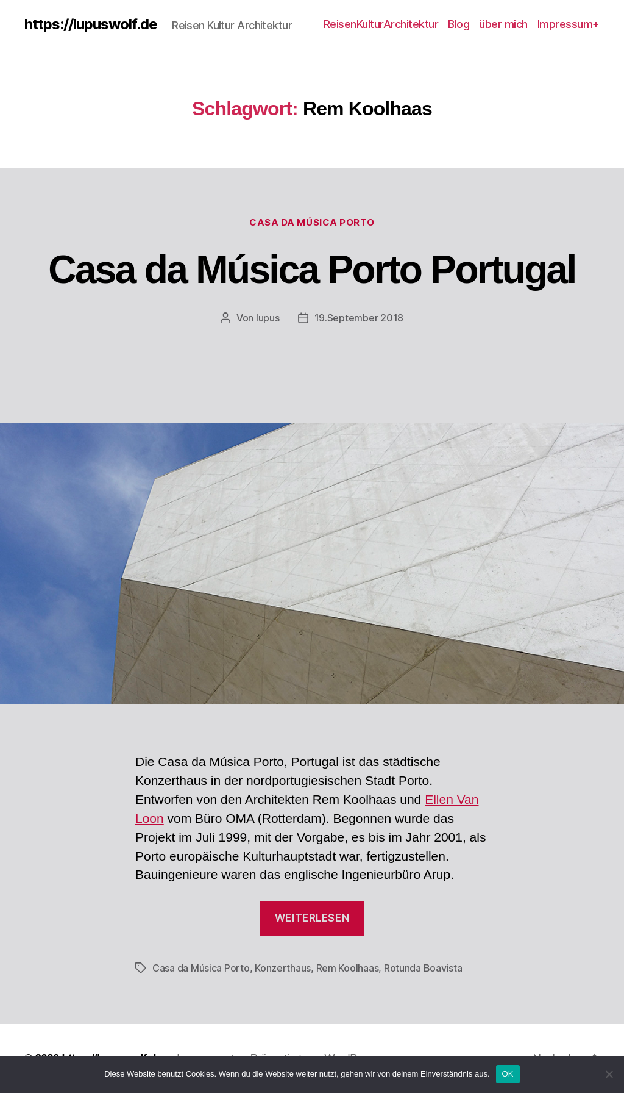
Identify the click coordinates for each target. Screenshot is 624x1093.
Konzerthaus (283, 968)
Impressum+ (568, 24)
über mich (503, 24)
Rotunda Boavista (423, 968)
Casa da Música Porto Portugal (311, 270)
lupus (268, 318)
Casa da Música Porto (312, 222)
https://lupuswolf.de (90, 24)
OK (508, 1073)
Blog (458, 24)
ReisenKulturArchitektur (381, 24)
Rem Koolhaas (347, 968)
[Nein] (609, 1074)
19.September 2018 (358, 318)
